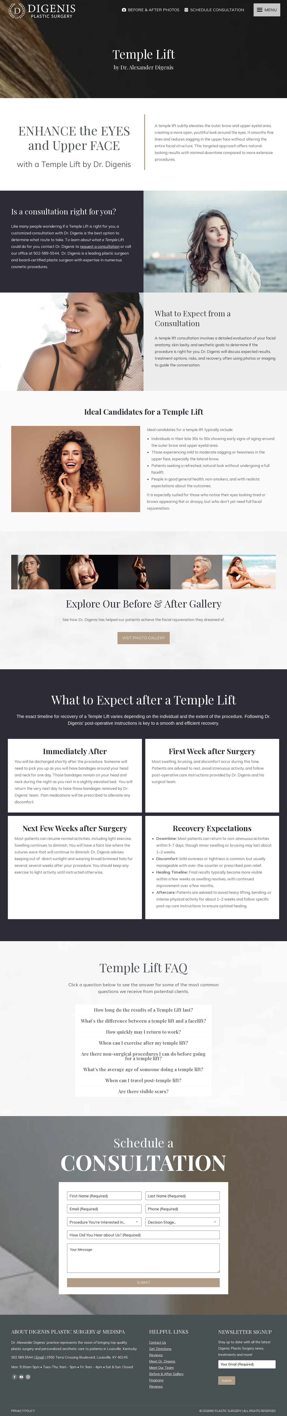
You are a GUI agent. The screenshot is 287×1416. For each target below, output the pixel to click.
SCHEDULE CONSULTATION (214, 9)
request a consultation (100, 246)
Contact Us (157, 1342)
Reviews (156, 1355)
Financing (156, 1380)
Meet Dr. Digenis (162, 1361)
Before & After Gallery (166, 1374)
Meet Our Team (161, 1367)
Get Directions (160, 1349)
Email (39, 1357)
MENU (271, 9)
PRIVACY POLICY (23, 1411)
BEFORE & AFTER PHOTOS (150, 9)
